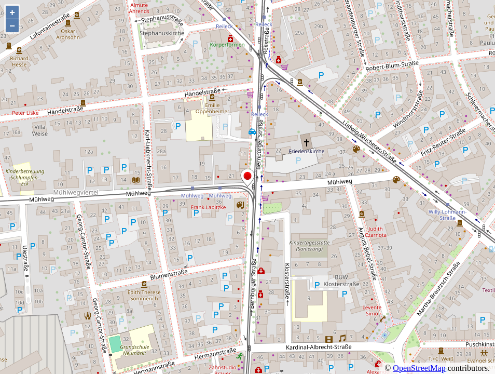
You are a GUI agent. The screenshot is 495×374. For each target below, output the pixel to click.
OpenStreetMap (419, 368)
